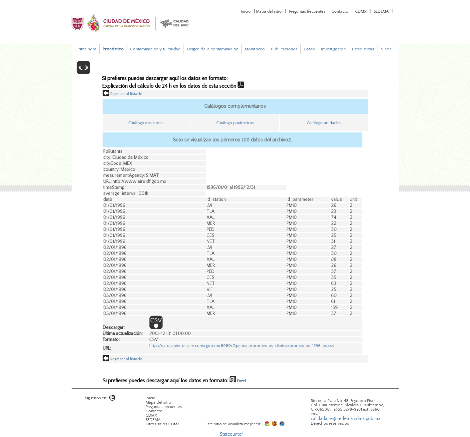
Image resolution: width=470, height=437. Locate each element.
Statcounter (231, 434)
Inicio (246, 11)
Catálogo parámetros (235, 123)
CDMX (361, 11)
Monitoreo (255, 49)
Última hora (85, 49)
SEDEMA (381, 11)
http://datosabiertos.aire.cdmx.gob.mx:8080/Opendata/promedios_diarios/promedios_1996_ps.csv (241, 346)
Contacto (339, 11)
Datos (309, 49)
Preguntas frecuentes (307, 11)
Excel (238, 381)
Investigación (333, 49)
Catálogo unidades (324, 123)
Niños (385, 49)
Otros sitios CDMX (163, 424)
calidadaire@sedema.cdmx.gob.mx (345, 418)
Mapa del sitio (269, 11)
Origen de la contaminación (212, 49)
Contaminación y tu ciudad (155, 49)
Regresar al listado (126, 94)
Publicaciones (284, 49)
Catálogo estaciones (146, 123)
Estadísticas (363, 49)
